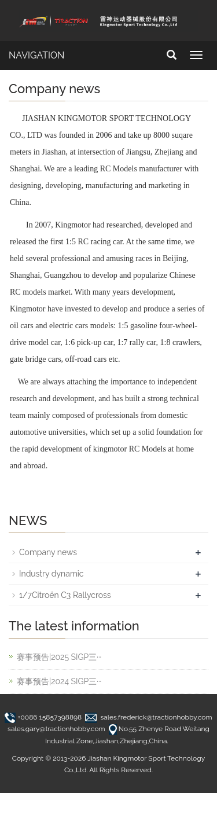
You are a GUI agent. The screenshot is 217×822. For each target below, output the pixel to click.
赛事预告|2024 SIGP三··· (59, 681)
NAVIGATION (36, 55)
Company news (48, 552)
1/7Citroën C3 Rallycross (65, 595)
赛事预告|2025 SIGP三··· (59, 657)
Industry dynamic (51, 573)
